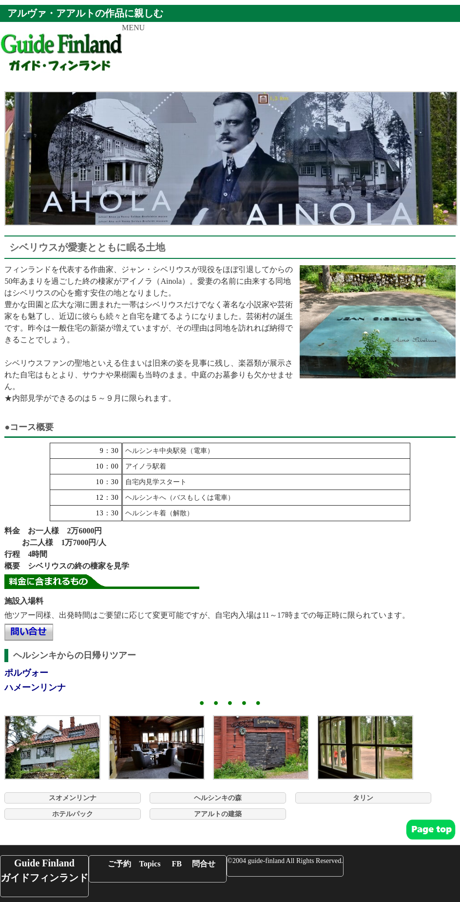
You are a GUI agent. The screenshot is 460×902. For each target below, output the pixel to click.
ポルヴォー (26, 673)
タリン (363, 798)
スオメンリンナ (72, 798)
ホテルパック (72, 814)
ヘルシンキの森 (218, 798)
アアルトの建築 (218, 814)
